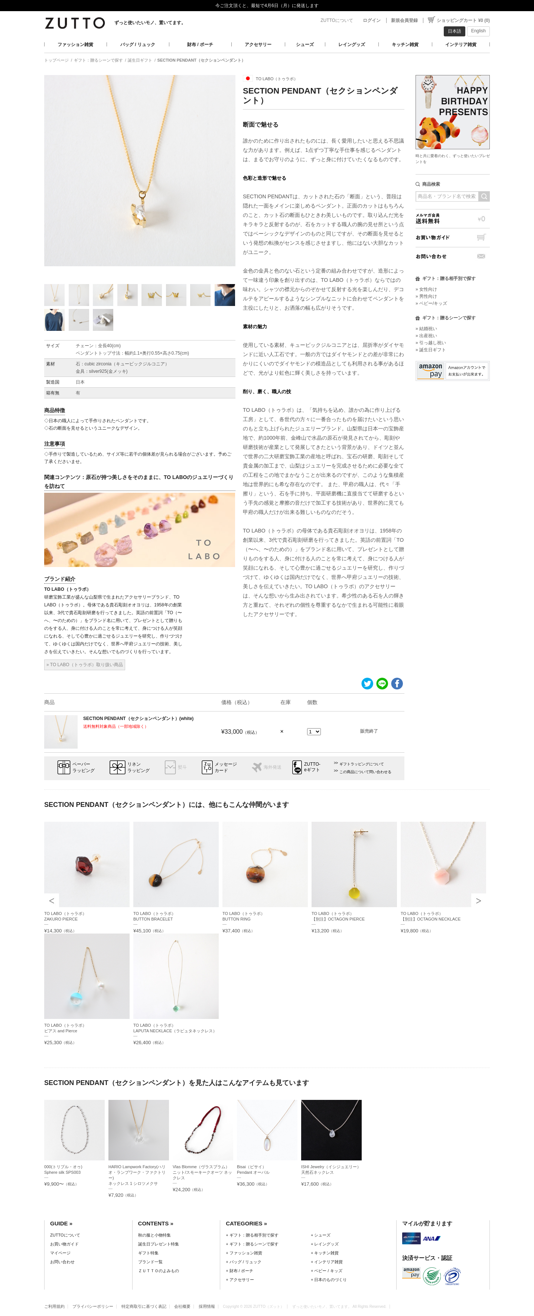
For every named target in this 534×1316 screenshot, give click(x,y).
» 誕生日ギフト (431, 349)
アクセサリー (258, 44)
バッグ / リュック (137, 44)
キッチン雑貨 (405, 44)
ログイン (372, 20)
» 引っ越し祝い (431, 342)
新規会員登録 (404, 20)
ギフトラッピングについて (361, 764)
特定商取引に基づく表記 (143, 1306)
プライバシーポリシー (92, 1306)
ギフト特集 (148, 1253)
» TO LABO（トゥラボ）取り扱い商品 (84, 664)
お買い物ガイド (453, 237)
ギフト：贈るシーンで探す (98, 60)
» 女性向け (426, 289)
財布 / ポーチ (200, 44)
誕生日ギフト (140, 60)
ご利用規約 (54, 1306)
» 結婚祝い (426, 328)
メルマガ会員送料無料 (453, 218)
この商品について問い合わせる (365, 772)
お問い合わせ (453, 256)
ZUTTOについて (336, 20)
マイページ (60, 1253)
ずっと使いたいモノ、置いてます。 (150, 22)
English (478, 30)
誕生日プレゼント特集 (158, 1244)
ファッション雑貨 (75, 44)
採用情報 (207, 1306)
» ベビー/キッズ (431, 303)
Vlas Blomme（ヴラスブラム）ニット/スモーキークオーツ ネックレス (202, 1172)
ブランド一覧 (150, 1262)
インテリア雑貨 (460, 44)
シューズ (305, 44)
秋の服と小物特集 (154, 1235)
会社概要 (182, 1306)
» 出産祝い (426, 335)
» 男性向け (426, 296)
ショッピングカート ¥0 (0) (463, 20)
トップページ (56, 60)
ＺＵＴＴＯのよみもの (158, 1270)
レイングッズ (351, 44)
